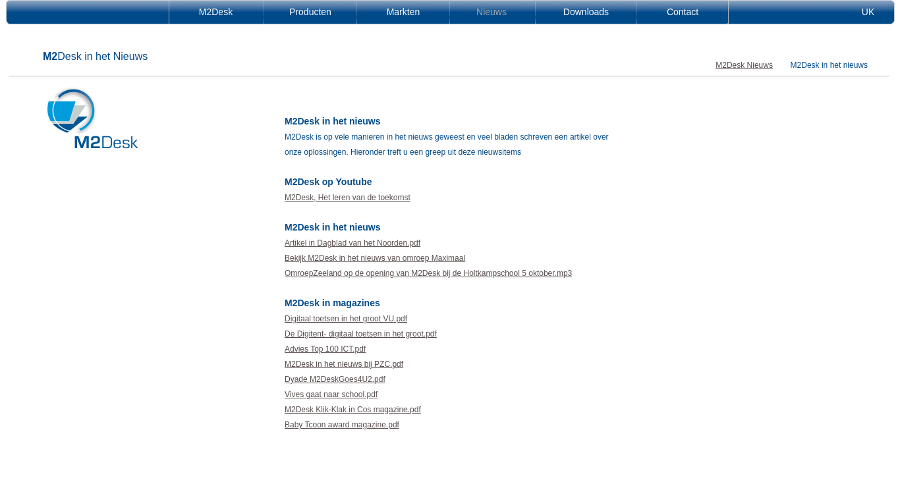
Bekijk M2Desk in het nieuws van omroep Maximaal (375, 258)
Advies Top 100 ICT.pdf (325, 349)
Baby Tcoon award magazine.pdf (342, 424)
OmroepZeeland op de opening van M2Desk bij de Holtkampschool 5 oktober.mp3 (428, 273)
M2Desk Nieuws (744, 65)
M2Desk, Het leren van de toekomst (347, 197)
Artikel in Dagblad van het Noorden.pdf (352, 243)
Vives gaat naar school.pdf (331, 394)
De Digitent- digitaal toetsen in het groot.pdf (361, 333)
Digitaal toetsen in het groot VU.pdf (346, 318)
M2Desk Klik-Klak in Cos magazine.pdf (353, 409)
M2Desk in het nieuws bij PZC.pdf (344, 364)
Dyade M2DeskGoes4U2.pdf (335, 379)
